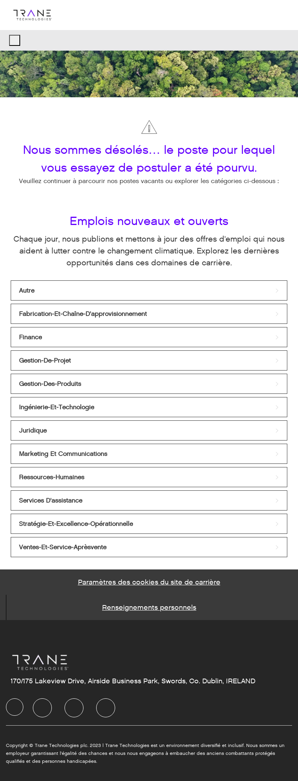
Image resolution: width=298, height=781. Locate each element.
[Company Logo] (32, 14)
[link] (149, 290)
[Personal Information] (149, 607)
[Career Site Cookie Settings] (149, 582)
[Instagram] (105, 707)
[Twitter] (74, 707)
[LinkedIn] (42, 707)
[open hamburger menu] (14, 40)
